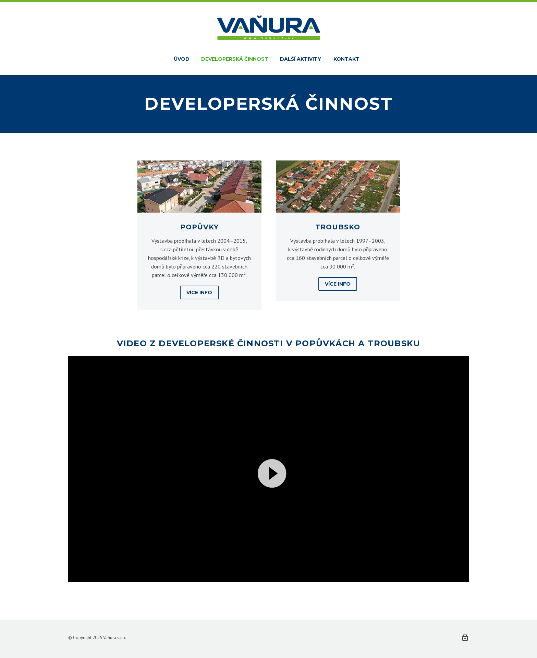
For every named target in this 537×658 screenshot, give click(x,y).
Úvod (182, 59)
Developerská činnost (234, 59)
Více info (199, 292)
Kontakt (346, 59)
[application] (268, 469)
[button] (268, 469)
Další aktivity (300, 59)
